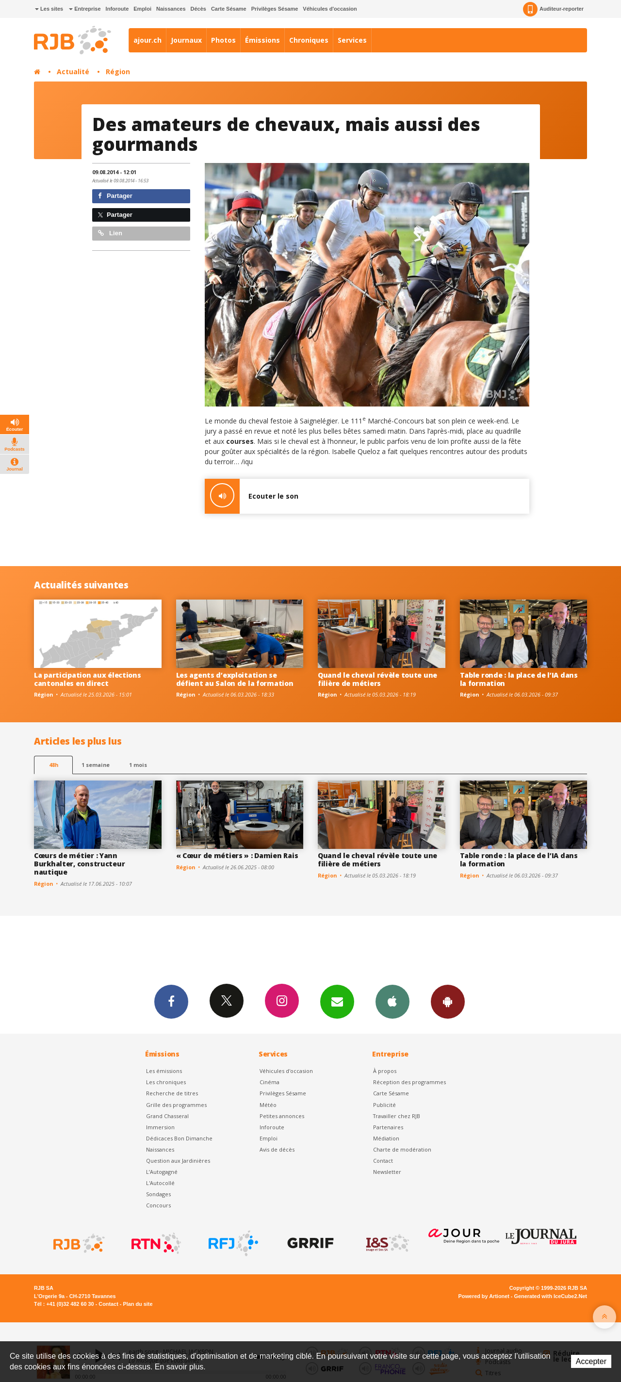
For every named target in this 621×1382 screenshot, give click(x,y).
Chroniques (308, 40)
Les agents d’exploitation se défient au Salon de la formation (235, 679)
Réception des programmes (409, 1082)
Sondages (158, 1194)
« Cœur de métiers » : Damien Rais (237, 855)
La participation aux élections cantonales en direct (87, 679)
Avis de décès (277, 1149)
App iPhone (392, 1001)
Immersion (160, 1127)
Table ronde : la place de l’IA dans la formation (519, 679)
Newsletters (337, 1001)
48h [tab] (53, 764)
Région (118, 71)
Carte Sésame (228, 9)
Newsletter (387, 1172)
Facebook (171, 1001)
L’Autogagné (162, 1172)
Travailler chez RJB (396, 1116)
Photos (223, 40)
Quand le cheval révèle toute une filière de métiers (377, 679)
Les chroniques (166, 1082)
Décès (198, 9)
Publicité (384, 1105)
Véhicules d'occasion (330, 9)
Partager (115, 195)
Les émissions (164, 1071)
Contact (383, 1160)
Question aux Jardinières (178, 1160)
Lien (110, 233)
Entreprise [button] (84, 9)
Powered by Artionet (483, 1296)
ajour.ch (147, 40)
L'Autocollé (160, 1183)
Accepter (591, 1361)
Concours (158, 1205)
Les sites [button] (49, 9)
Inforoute (117, 9)
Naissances (171, 9)
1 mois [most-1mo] (138, 764)
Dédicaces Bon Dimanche (179, 1138)
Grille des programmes (176, 1105)
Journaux (186, 40)
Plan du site (137, 1304)
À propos (384, 1071)
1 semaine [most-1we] (96, 764)
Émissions (262, 40)
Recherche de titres (172, 1093)
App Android (448, 1001)
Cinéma (269, 1082)
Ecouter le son (251, 496)
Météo (268, 1105)
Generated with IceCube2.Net (550, 1296)
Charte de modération (402, 1149)
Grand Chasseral (167, 1116)
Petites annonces (282, 1116)
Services (352, 40)
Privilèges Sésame (274, 9)
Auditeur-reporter (553, 9)
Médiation (386, 1138)
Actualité (73, 71)
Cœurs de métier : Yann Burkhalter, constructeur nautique (79, 864)
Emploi (142, 9)
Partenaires (388, 1127)
